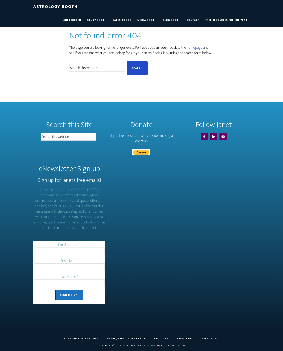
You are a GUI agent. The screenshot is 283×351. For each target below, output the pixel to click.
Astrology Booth (55, 6)
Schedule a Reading (81, 338)
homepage (195, 48)
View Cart (185, 338)
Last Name (69, 276)
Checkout (210, 338)
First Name (69, 260)
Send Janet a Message (126, 338)
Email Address (69, 245)
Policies (161, 338)
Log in (181, 345)
